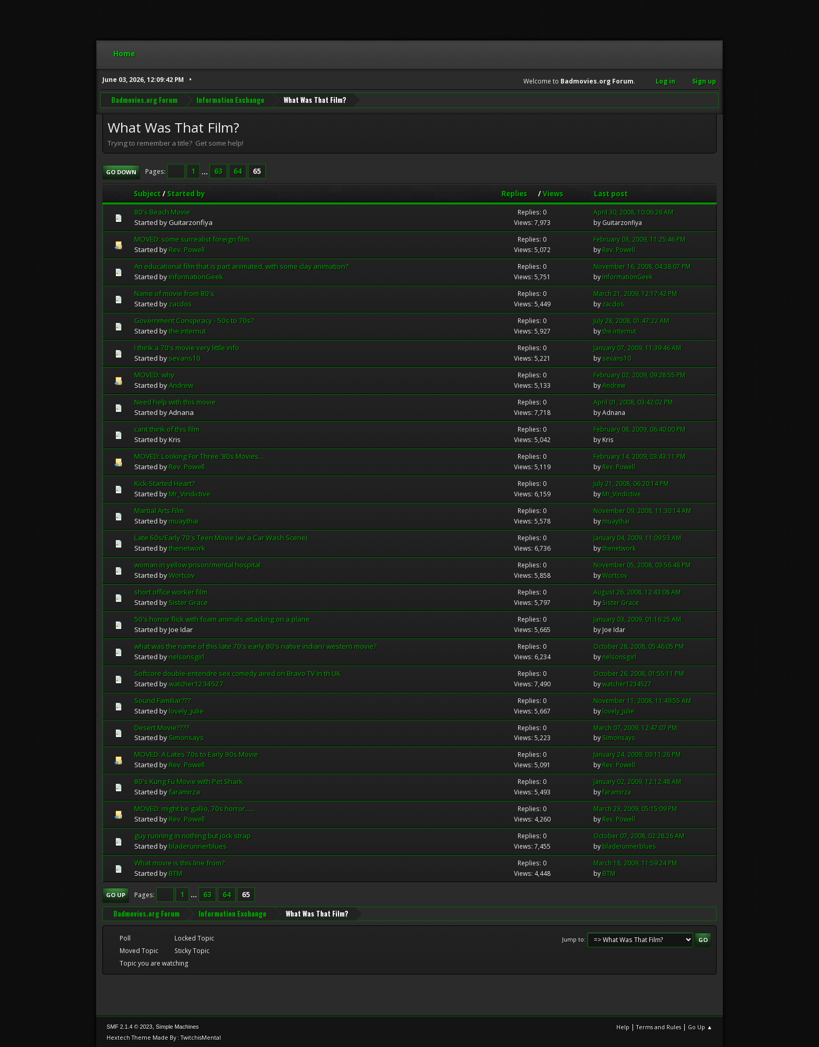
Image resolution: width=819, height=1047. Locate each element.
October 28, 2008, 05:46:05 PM (638, 645)
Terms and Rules (658, 1026)
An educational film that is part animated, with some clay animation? (241, 265)
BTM (175, 872)
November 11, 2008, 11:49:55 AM (642, 699)
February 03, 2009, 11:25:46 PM (639, 238)
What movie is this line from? (179, 862)
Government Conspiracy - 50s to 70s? (194, 319)
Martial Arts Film (159, 509)
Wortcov (182, 574)
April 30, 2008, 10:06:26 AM (633, 211)
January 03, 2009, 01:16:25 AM (637, 618)
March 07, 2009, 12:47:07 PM (635, 726)
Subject (147, 192)
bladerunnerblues (198, 845)
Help (622, 1026)
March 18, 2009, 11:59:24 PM (635, 862)
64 (237, 170)
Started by (186, 192)
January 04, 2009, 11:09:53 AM (637, 536)
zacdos (180, 302)
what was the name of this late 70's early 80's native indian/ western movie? (255, 645)
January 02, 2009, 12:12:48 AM (637, 781)
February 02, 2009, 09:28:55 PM (639, 374)
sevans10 (185, 357)
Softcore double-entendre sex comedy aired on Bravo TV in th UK (237, 672)
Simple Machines (177, 1025)
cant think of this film (167, 428)
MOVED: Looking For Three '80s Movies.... (199, 455)
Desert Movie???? (161, 726)
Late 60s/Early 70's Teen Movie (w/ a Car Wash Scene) (221, 536)
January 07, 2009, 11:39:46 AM (637, 346)
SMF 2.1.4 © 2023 (130, 1025)
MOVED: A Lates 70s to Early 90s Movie (196, 753)
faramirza (184, 791)
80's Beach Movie (162, 211)
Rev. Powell (187, 249)
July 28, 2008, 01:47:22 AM (631, 319)
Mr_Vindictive (189, 492)
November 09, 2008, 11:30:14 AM (642, 509)
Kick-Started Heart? (164, 482)
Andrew (181, 384)
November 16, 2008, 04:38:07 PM (642, 265)
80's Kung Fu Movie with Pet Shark (188, 781)
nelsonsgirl (186, 655)
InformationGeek (196, 276)
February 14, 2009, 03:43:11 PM (639, 455)
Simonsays (186, 737)
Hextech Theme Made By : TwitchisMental (164, 1036)
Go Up (115, 894)
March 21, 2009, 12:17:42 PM (635, 293)
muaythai (183, 520)
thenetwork (187, 547)
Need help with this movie (175, 401)
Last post (611, 192)
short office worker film (170, 591)
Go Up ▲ (700, 1026)
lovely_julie (186, 710)
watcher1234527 (196, 682)
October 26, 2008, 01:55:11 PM (638, 672)
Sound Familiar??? (162, 699)
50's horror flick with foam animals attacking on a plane (222, 618)
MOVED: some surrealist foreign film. (192, 238)
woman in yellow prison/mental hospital (197, 563)
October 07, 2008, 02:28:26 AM (638, 835)
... (205, 170)
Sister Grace (188, 601)
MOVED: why (154, 373)
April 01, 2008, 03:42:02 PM (633, 401)
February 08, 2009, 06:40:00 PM (639, 428)
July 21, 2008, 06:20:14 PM (631, 482)
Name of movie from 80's (174, 293)
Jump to (573, 939)
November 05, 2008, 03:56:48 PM (642, 564)
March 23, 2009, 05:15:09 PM (635, 808)
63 (218, 170)
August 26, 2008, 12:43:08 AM (637, 591)
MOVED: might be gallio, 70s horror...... (194, 808)
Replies (518, 192)
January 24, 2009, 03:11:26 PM (637, 753)
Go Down (121, 171)
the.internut (187, 330)
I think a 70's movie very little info (186, 346)
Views (553, 192)
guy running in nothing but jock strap (192, 835)
